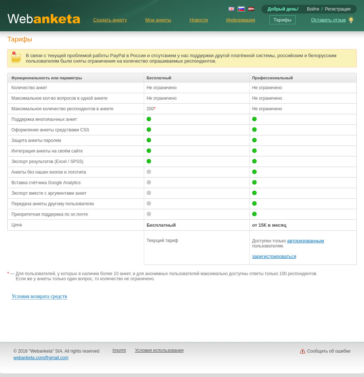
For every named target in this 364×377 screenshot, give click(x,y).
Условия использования (159, 350)
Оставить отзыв (328, 20)
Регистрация (338, 9)
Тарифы (282, 20)
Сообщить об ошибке (329, 351)
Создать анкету (110, 20)
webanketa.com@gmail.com (40, 357)
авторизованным (305, 240)
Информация (240, 20)
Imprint (119, 350)
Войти (313, 9)
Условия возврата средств (39, 296)
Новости (199, 20)
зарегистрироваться (274, 256)
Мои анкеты (158, 20)
